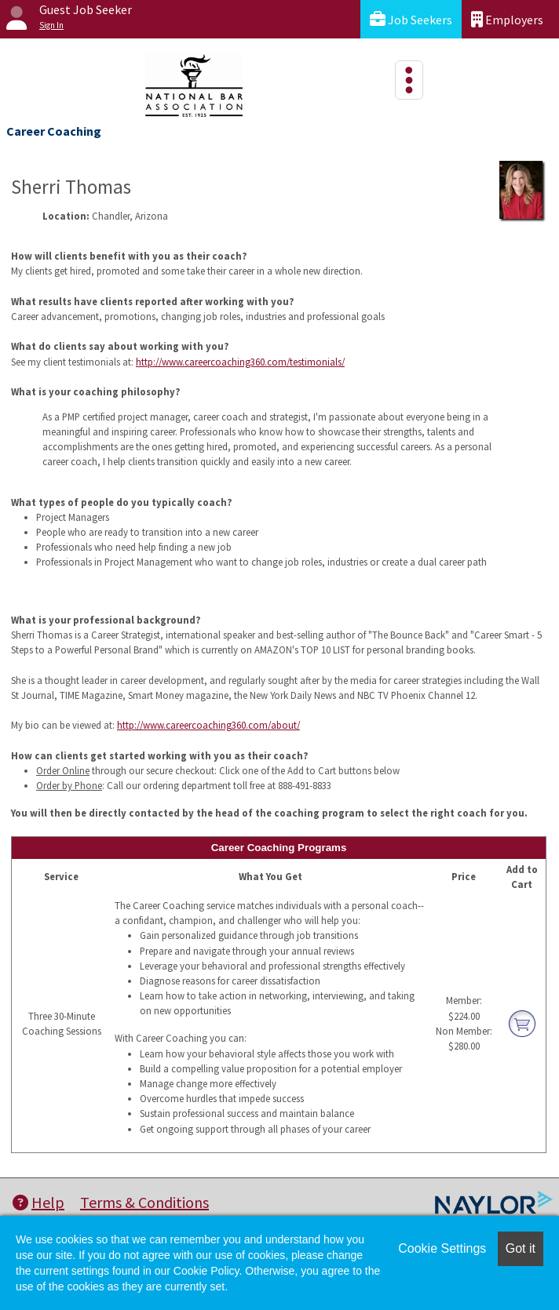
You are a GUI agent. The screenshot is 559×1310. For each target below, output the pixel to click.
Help (38, 1202)
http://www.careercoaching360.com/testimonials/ (240, 361)
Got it (520, 1248)
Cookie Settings (442, 1248)
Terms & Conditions (144, 1202)
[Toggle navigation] (409, 80)
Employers (507, 19)
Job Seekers (411, 19)
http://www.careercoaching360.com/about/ (208, 725)
